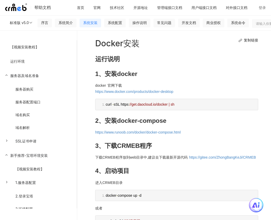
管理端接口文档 (169, 7)
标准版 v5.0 (21, 23)
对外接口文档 (236, 7)
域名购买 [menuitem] (22, 115)
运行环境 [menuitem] (17, 61)
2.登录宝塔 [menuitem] (24, 196)
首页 (80, 7)
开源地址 (140, 7)
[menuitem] (38, 108)
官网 (97, 7)
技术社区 (117, 7)
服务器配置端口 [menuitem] (28, 102)
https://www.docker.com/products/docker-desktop (134, 92)
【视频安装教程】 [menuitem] (24, 47)
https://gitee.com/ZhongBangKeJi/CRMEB (222, 157)
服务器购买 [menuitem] (24, 89)
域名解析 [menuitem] (22, 127)
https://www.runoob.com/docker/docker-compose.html (138, 132)
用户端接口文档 (204, 7)
